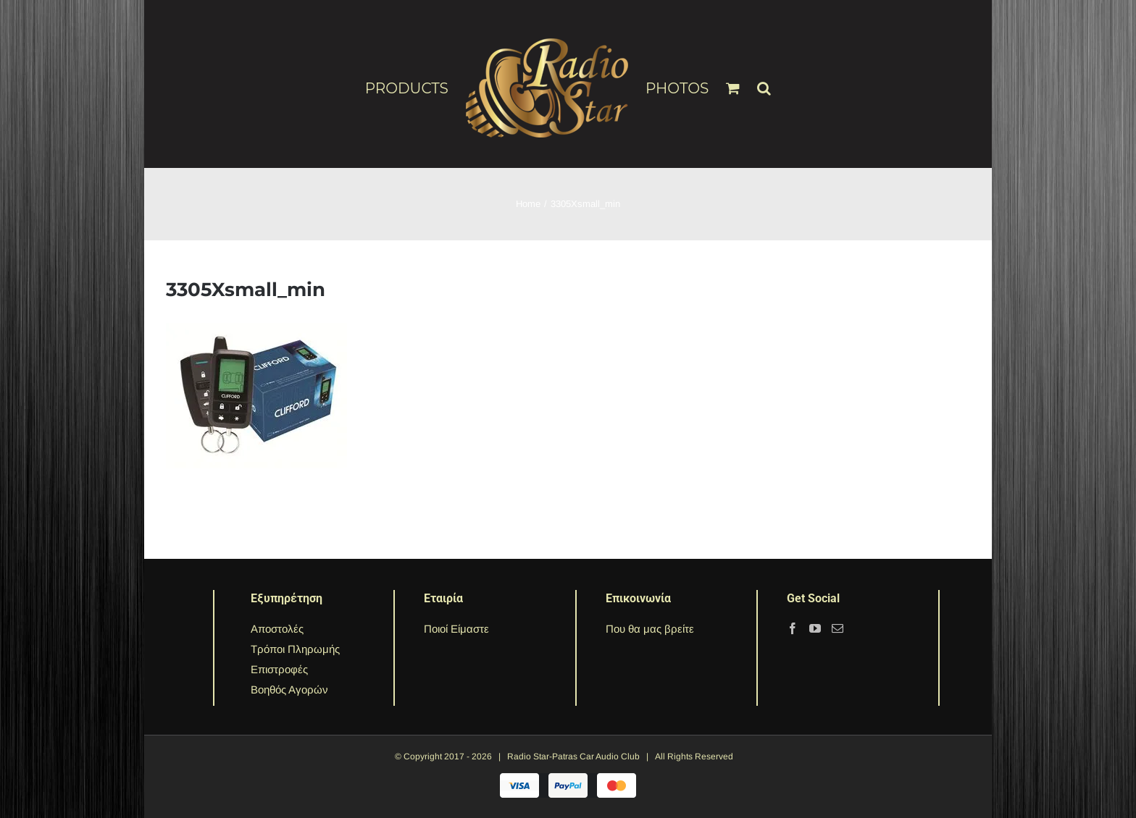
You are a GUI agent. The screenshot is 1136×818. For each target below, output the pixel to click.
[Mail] (837, 628)
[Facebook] (792, 628)
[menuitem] (415, 87)
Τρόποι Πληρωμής (295, 649)
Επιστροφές (279, 669)
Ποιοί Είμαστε (456, 629)
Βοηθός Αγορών (289, 689)
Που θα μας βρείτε (650, 629)
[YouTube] (815, 628)
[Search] (764, 81)
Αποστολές (277, 629)
